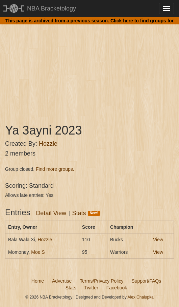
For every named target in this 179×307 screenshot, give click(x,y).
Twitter (91, 287)
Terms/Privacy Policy (101, 281)
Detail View (51, 213)
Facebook (116, 287)
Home (37, 281)
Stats (86, 213)
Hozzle (48, 143)
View (158, 239)
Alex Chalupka (140, 297)
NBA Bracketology (51, 8)
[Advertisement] (89, 67)
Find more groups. (55, 169)
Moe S (38, 252)
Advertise (62, 281)
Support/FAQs (146, 281)
